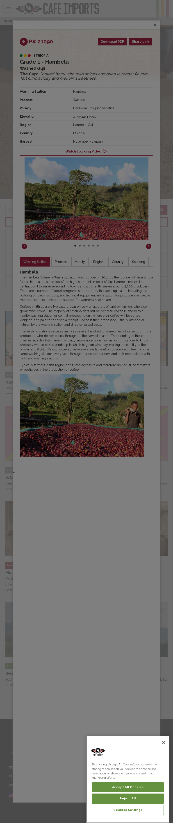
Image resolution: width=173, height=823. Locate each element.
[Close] (164, 742)
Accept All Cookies (128, 787)
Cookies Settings (127, 810)
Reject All (128, 798)
